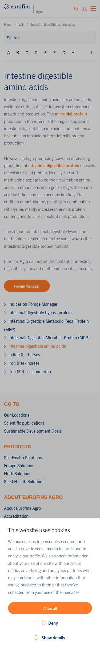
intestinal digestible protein (53, 165)
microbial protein (71, 113)
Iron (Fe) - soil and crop (30, 371)
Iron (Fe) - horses (24, 363)
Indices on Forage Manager (33, 304)
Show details (53, 637)
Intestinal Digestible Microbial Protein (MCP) (49, 337)
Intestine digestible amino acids (37, 346)
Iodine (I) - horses (24, 354)
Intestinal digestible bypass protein (40, 312)
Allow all (50, 608)
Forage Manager (27, 286)
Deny (53, 623)
